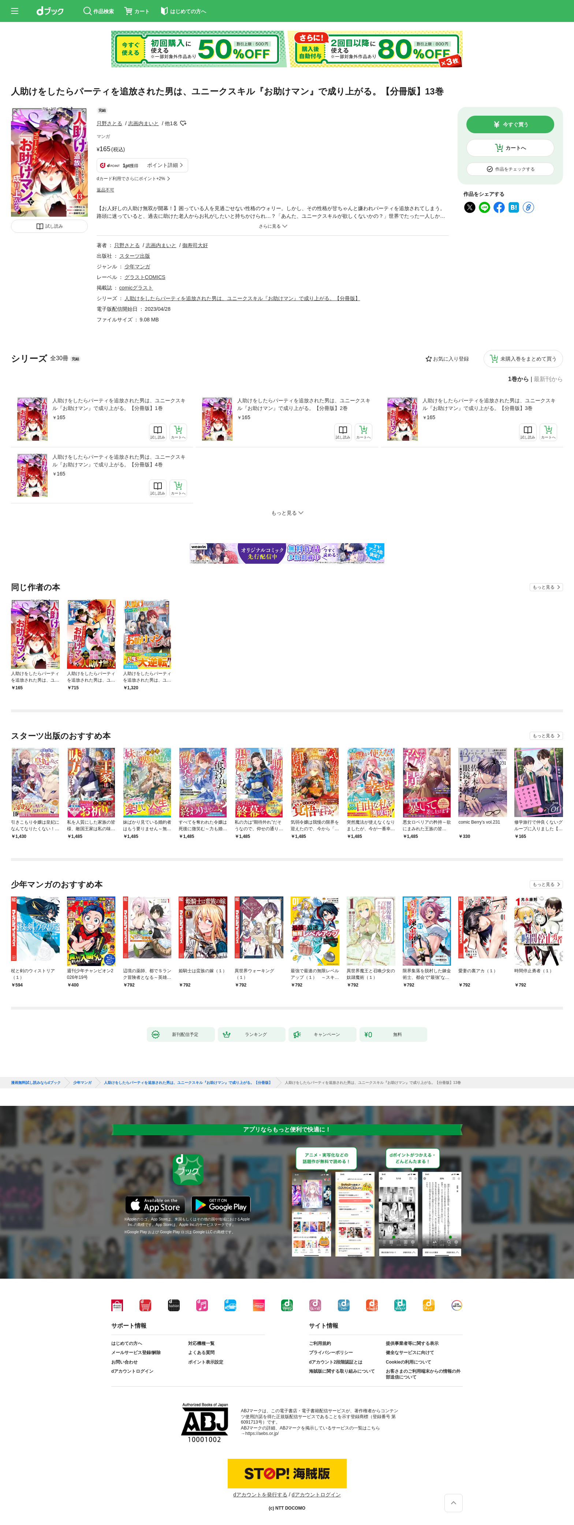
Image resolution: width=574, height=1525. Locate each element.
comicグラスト (136, 288)
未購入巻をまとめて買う (528, 359)
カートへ (516, 148)
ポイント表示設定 (205, 1362)
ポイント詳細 (162, 165)
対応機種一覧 (201, 1343)
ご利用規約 (320, 1343)
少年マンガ (137, 266)
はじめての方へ (126, 1343)
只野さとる (109, 123)
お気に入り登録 (451, 359)
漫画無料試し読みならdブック (36, 1083)
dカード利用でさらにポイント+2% (131, 178)
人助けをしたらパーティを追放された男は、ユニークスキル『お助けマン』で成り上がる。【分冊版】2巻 (303, 404)
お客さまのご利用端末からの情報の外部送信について (423, 1374)
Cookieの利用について (408, 1362)
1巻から (518, 379)
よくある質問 (201, 1352)
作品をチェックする (515, 169)
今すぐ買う (516, 124)
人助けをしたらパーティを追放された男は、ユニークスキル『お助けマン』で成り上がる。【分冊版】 (242, 298)
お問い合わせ (124, 1362)
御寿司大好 (195, 245)
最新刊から (548, 379)
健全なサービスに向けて (410, 1352)
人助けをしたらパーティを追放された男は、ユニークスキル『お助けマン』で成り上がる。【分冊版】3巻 (489, 404)
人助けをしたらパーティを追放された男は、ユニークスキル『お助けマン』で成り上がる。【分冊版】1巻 (119, 404)
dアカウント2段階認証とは (335, 1362)
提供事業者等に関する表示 (412, 1343)
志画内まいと (143, 123)
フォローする (183, 123)
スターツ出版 (134, 256)
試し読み (54, 226)
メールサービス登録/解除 (136, 1352)
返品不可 (105, 190)
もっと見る (544, 587)
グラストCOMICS (144, 277)
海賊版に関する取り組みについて (342, 1371)
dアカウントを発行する (260, 1495)
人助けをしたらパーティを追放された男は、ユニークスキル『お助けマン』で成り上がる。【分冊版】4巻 (119, 460)
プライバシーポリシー (331, 1352)
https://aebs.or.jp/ (262, 1433)
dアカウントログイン (132, 1371)
